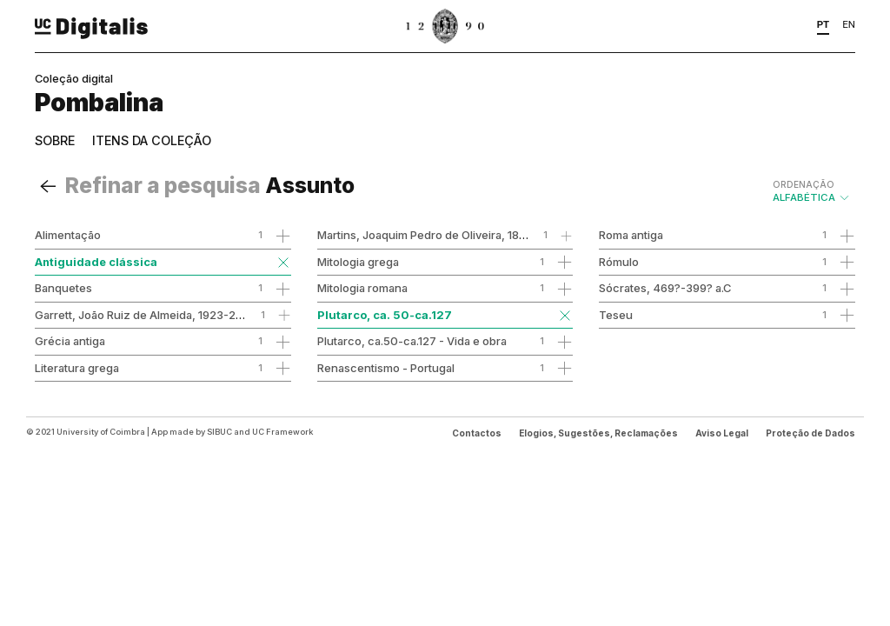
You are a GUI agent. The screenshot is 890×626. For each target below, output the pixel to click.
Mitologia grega (358, 262)
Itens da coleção (151, 140)
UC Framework (282, 431)
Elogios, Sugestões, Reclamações (598, 433)
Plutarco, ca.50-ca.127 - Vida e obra (412, 341)
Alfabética (812, 191)
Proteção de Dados (810, 433)
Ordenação (803, 184)
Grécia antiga (70, 341)
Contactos (476, 433)
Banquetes (63, 288)
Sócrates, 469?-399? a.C (665, 288)
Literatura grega (77, 368)
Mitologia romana (362, 288)
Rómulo (619, 262)
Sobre (55, 140)
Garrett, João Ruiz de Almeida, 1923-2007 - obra (164, 315)
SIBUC (219, 431)
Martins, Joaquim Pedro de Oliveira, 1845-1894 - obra (458, 235)
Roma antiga (631, 235)
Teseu (616, 315)
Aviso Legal (721, 433)
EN (848, 24)
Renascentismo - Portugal (386, 368)
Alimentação (68, 235)
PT (823, 24)
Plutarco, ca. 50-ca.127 (384, 315)
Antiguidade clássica (96, 262)
